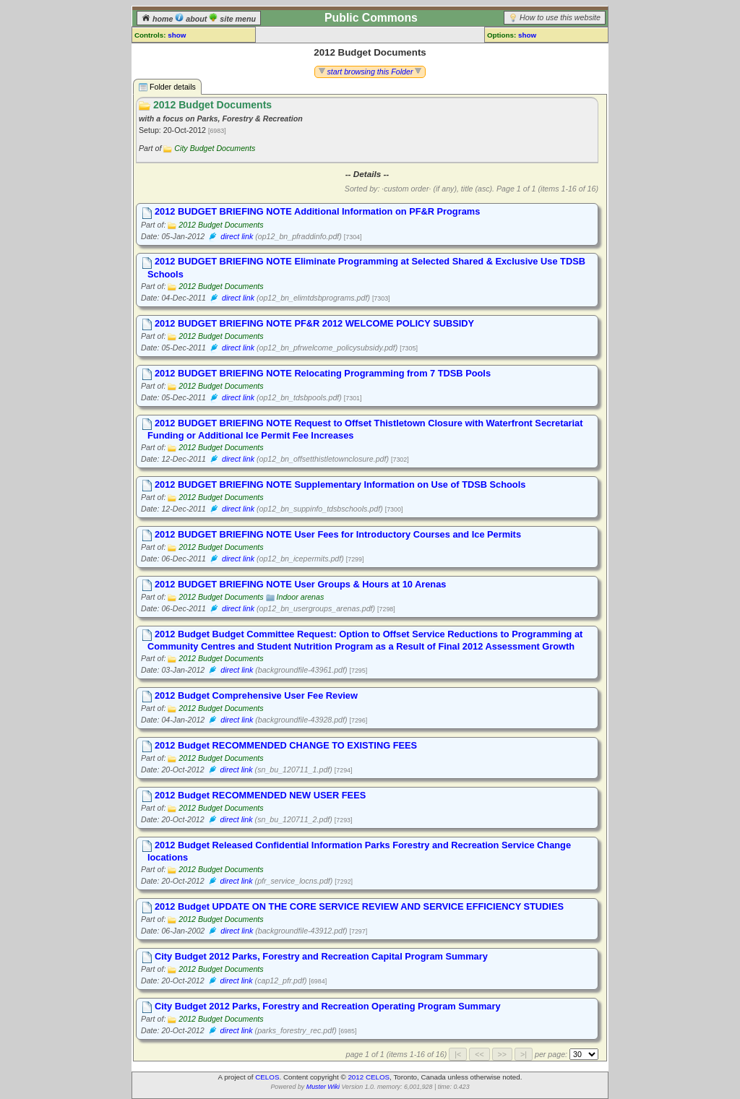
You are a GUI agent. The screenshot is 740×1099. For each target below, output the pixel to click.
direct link (236, 236)
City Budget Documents (214, 148)
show (177, 35)
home (158, 18)
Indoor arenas (300, 596)
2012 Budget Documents (220, 224)
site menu (232, 18)
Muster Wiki (323, 1086)
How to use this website (560, 17)
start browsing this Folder (370, 71)
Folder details (167, 87)
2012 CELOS (369, 1077)
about (192, 18)
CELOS (267, 1077)
